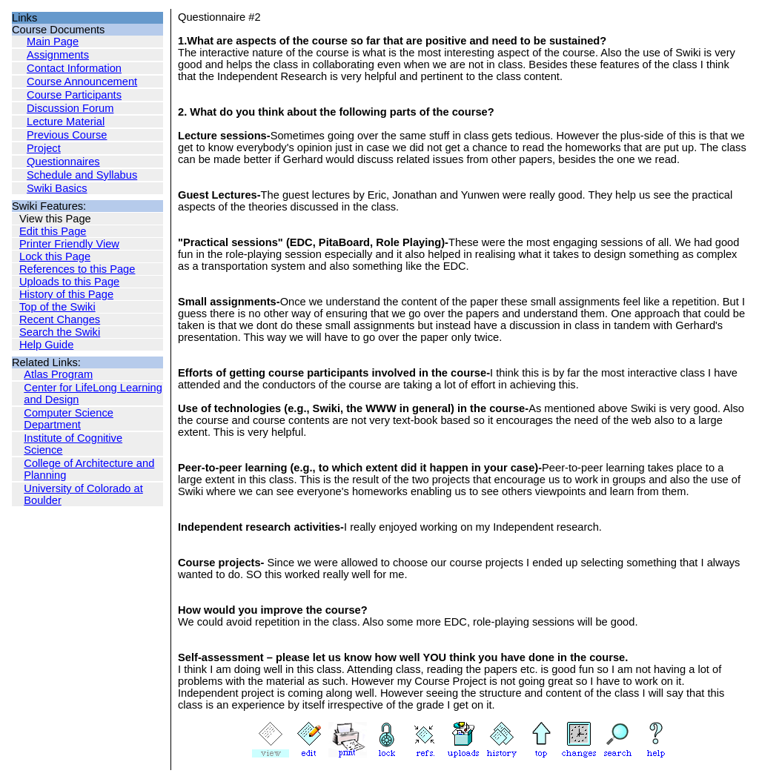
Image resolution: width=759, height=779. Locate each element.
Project (44, 148)
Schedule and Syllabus (82, 175)
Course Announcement (82, 81)
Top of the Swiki (57, 307)
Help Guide (46, 345)
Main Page (53, 41)
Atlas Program (58, 374)
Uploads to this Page (69, 282)
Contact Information (74, 68)
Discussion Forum (70, 108)
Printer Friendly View (69, 244)
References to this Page (77, 269)
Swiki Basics (57, 188)
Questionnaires (63, 162)
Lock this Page (54, 256)
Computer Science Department (68, 419)
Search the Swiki (59, 332)
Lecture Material (66, 121)
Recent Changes (59, 319)
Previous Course (67, 135)
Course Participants (74, 95)
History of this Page (66, 294)
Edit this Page (52, 231)
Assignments (58, 55)
